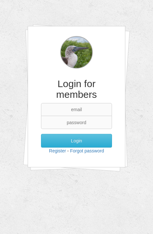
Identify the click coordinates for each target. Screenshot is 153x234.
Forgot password (87, 150)
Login (76, 140)
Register (57, 150)
